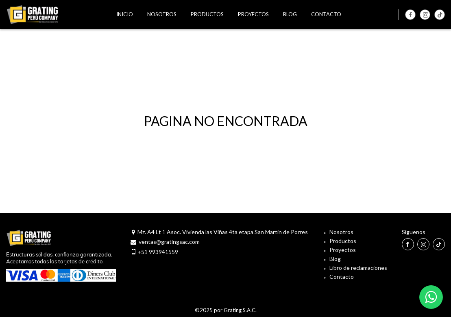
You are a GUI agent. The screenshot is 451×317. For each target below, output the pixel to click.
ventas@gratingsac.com (169, 241)
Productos (342, 240)
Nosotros (341, 231)
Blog (335, 258)
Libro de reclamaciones (358, 267)
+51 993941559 (157, 251)
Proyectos (342, 249)
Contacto (341, 276)
